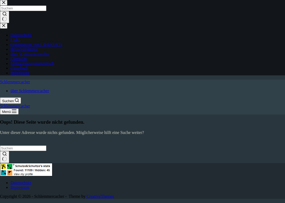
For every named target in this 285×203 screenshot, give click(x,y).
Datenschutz (20, 182)
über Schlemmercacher (29, 91)
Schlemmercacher (15, 82)
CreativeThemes (100, 196)
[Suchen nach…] (23, 148)
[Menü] (9, 111)
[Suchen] (10, 100)
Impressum (19, 187)
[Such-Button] (4, 157)
